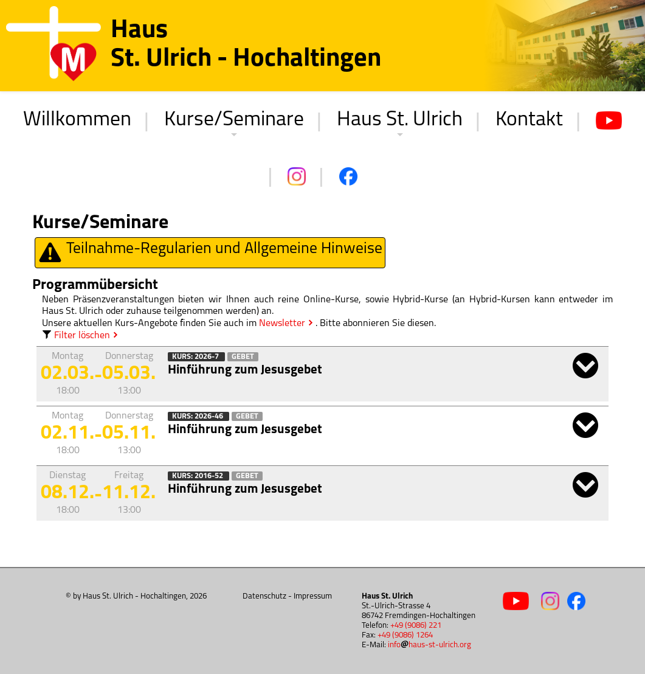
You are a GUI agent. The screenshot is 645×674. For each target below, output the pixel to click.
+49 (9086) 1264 (405, 635)
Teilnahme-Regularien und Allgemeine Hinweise (210, 252)
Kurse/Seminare (234, 120)
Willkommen (77, 120)
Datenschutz (264, 596)
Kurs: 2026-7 (196, 357)
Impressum (313, 596)
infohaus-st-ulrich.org (429, 645)
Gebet (243, 357)
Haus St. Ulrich (400, 120)
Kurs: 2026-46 (198, 416)
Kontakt (529, 120)
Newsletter (282, 323)
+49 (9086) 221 (415, 626)
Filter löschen (76, 336)
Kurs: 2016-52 (198, 476)
